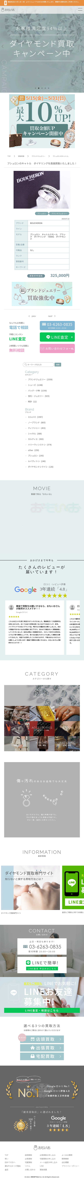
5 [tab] (48, 88)
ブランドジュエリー (59, 213)
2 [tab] (39, 88)
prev (34, 316)
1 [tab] (35, 88)
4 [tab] (45, 88)
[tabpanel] (42, 46)
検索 (58, 364)
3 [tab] (42, 88)
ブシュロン (41, 213)
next (50, 316)
